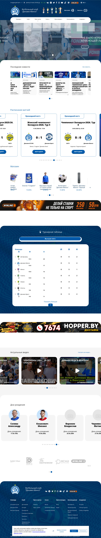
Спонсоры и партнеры (27, 506)
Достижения (25, 498)
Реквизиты (24, 509)
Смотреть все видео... (84, 345)
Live (44, 2)
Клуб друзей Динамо (73, 511)
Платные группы (83, 501)
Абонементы (71, 498)
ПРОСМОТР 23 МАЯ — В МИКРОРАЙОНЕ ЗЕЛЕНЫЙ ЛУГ (50, 85)
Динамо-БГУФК (14, 501)
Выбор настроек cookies (55, 531)
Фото (57, 498)
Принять (70, 531)
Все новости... (87, 67)
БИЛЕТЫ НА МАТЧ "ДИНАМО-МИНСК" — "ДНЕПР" (65, 86)
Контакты (24, 512)
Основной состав (14, 498)
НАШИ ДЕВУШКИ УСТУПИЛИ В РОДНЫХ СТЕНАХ (16, 86)
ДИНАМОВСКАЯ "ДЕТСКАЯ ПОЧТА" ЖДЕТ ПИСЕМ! (34, 85)
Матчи (46, 498)
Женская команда (14, 503)
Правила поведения (73, 508)
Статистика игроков (50, 503)
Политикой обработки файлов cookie (24, 533)
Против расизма (72, 501)
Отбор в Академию (84, 503)
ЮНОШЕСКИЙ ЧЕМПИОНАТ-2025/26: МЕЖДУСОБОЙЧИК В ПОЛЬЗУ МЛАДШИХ (85, 86)
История (24, 501)
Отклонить (82, 531)
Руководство (25, 503)
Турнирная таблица (50, 501)
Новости (35, 498)
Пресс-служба (36, 501)
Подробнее (16, 47)
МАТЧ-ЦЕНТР (11, 151)
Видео (57, 501)
